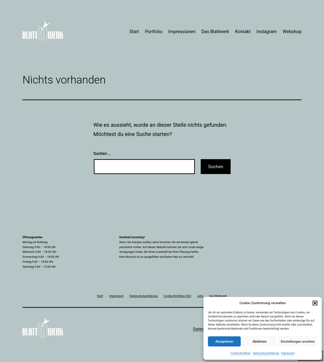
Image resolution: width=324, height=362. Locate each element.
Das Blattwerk (215, 31)
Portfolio (153, 31)
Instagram (266, 31)
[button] (315, 303)
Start (134, 31)
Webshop (292, 31)
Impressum (288, 353)
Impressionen (182, 31)
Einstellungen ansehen (298, 341)
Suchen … (102, 153)
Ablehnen (259, 341)
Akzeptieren (224, 341)
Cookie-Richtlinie (240, 353)
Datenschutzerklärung (266, 353)
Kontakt (243, 31)
